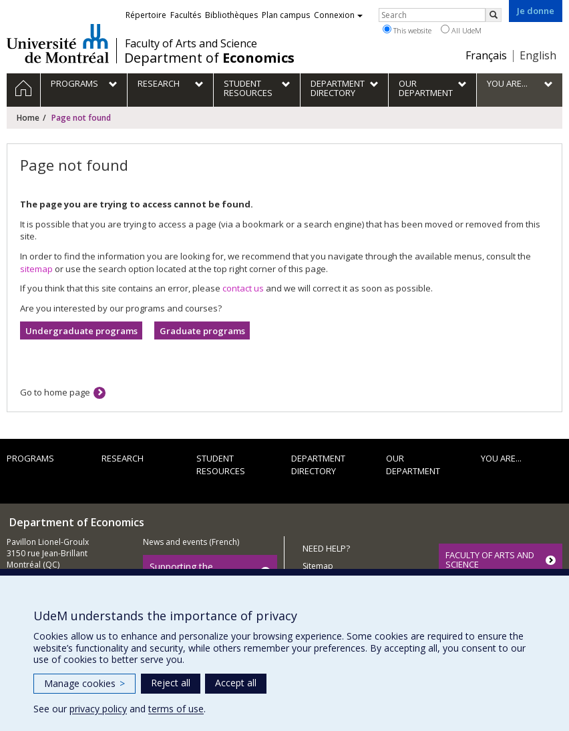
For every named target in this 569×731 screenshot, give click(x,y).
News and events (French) (191, 542)
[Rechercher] (494, 15)
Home (28, 117)
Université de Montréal (58, 43)
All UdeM (461, 30)
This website (407, 30)
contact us (243, 288)
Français (486, 55)
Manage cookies (84, 683)
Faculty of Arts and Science (191, 43)
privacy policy (98, 708)
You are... (501, 458)
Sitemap (318, 566)
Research (123, 458)
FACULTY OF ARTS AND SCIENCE (489, 559)
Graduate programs (202, 331)
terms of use (176, 708)
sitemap (36, 269)
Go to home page (55, 392)
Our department (413, 464)
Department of (209, 58)
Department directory (318, 464)
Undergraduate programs (81, 331)
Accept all (235, 682)
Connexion (338, 15)
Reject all (170, 682)
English (538, 55)
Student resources (220, 464)
